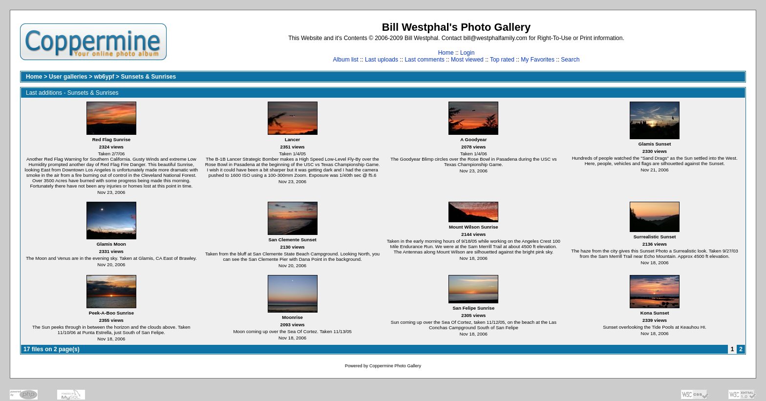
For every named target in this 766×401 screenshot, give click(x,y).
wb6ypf (104, 76)
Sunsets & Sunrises (148, 76)
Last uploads (381, 59)
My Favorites (537, 59)
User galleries (68, 76)
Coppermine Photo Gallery (395, 365)
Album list (346, 59)
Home (446, 52)
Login (467, 52)
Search (570, 59)
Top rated (502, 59)
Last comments (424, 59)
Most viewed (467, 59)
